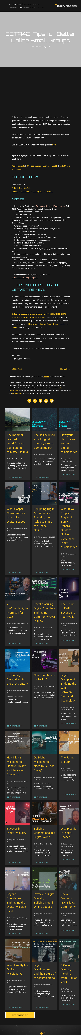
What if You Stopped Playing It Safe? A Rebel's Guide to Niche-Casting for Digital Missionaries (69, 528)
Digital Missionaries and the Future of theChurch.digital (45, 972)
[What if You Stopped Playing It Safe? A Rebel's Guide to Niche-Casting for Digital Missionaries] (69, 493)
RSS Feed (30, 166)
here (54, 145)
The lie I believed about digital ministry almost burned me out (44, 441)
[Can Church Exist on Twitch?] (44, 660)
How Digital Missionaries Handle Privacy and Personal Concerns (16, 766)
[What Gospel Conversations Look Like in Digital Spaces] (17, 493)
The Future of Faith (67, 760)
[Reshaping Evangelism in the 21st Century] (17, 660)
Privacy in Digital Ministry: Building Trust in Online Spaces (44, 900)
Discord (46, 376)
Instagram (37, 191)
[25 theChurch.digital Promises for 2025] (17, 588)
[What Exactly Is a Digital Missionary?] (17, 950)
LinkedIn (49, 191)
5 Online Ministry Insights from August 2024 (69, 974)
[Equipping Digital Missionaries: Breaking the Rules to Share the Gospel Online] (44, 493)
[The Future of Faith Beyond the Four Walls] (69, 588)
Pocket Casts (64, 166)
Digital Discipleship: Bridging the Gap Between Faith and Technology (69, 688)
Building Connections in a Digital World (44, 833)
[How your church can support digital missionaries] (69, 419)
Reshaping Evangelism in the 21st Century (17, 679)
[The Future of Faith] (69, 742)
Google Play (17, 169)
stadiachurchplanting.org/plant (25, 277)
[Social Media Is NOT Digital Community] (69, 878)
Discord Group (17, 393)
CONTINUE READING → (15, 477)
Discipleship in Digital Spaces (68, 833)
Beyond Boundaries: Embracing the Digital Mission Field (16, 902)
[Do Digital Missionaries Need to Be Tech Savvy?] (44, 742)
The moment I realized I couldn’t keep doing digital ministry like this (17, 443)
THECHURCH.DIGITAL (21, 188)
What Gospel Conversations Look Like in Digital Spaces (16, 515)
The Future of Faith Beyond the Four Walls (68, 610)
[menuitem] (15, 4)
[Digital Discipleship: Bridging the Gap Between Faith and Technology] (69, 660)
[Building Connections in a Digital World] (44, 813)
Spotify (55, 166)
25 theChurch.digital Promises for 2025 (18, 610)
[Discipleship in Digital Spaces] (69, 813)
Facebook (25, 191)
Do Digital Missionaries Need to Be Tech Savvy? (44, 764)
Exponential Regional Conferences (50, 206)
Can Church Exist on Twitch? (45, 677)
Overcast (46, 166)
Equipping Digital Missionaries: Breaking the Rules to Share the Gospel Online (44, 519)
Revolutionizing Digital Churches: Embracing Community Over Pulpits (45, 612)
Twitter (15, 191)
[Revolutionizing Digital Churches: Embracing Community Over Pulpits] (44, 588)
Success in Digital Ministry (16, 831)
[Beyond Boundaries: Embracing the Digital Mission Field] (17, 878)
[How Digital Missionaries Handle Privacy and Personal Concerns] (17, 742)
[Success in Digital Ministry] (17, 813)
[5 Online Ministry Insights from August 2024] (69, 950)
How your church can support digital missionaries (69, 443)
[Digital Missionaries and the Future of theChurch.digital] (44, 950)
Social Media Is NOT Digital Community (68, 900)
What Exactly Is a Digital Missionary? (18, 969)
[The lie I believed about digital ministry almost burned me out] (44, 419)
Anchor (38, 166)
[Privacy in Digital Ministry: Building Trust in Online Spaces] (44, 878)
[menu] (4, 4)
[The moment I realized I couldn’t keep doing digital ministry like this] (17, 419)
